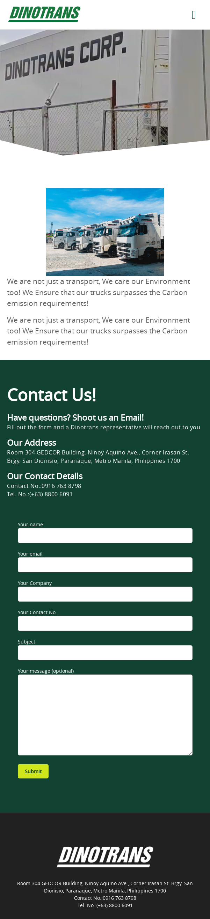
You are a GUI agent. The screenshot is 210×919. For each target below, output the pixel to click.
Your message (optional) (105, 711)
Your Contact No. (105, 620)
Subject (105, 649)
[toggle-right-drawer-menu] (194, 14)
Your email (105, 561)
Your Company (105, 591)
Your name (105, 532)
